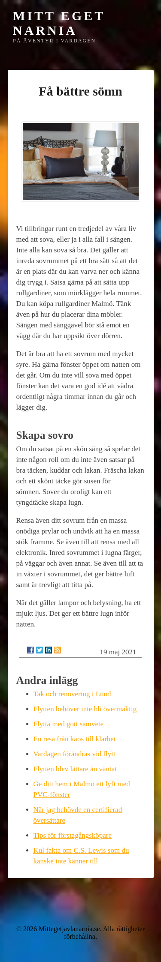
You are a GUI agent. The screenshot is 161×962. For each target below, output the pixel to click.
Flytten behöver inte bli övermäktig (85, 709)
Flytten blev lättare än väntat (75, 769)
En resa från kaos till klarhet (74, 739)
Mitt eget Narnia (59, 23)
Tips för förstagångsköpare (72, 835)
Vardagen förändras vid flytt (74, 754)
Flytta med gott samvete (68, 724)
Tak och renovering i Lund (72, 694)
